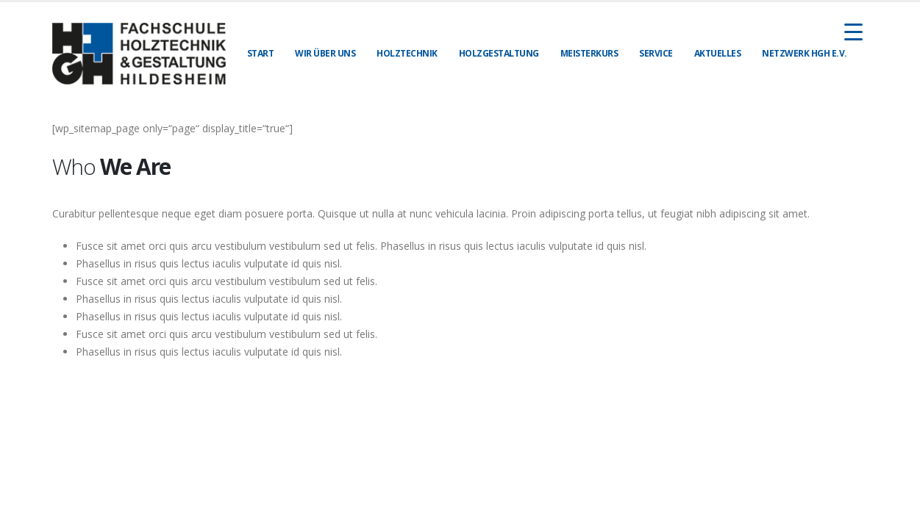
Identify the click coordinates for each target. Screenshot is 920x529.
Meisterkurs (589, 53)
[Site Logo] (139, 53)
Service (656, 53)
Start (260, 53)
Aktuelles (717, 53)
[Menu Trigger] (853, 31)
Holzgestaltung (499, 53)
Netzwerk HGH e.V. (804, 53)
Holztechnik (407, 53)
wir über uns (325, 53)
